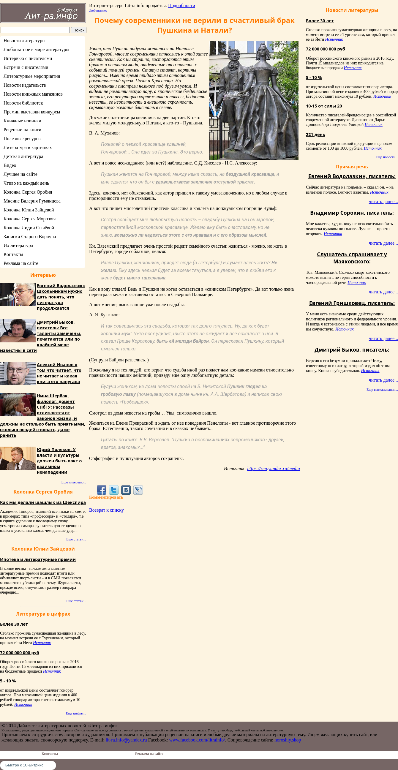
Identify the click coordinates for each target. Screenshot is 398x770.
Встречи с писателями (26, 67)
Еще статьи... (76, 539)
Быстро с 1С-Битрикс (24, 765)
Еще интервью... (73, 482)
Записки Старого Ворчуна (30, 236)
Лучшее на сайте (20, 174)
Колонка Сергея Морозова (30, 218)
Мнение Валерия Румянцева (32, 200)
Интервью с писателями (28, 58)
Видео (10, 165)
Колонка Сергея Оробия (28, 192)
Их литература (18, 245)
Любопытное (98, 10)
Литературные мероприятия (32, 76)
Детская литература (23, 156)
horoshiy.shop (287, 739)
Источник (42, 643)
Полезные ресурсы (23, 138)
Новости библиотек (23, 102)
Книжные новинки (22, 120)
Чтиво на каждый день (26, 183)
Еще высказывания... (382, 390)
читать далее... (383, 201)
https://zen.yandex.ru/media (273, 468)
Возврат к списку (106, 510)
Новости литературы (24, 40)
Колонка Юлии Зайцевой (29, 209)
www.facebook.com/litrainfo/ (197, 739)
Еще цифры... (76, 713)
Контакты (13, 254)
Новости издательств (25, 85)
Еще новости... (387, 157)
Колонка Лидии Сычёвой (29, 227)
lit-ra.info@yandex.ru (126, 739)
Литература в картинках (28, 147)
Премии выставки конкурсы (32, 111)
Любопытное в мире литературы (36, 49)
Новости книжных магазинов (33, 94)
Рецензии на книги (22, 129)
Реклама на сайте (21, 263)
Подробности (181, 5)
